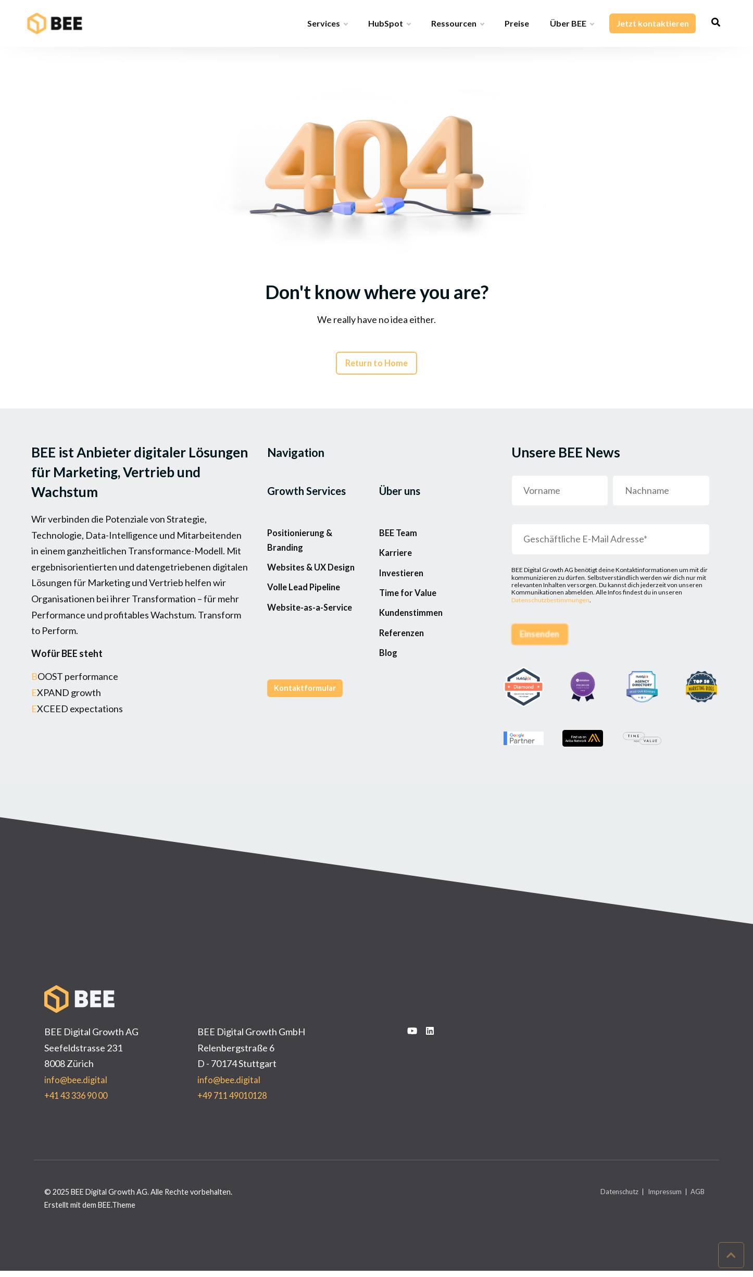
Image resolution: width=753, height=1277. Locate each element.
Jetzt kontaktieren (652, 23)
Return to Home (376, 365)
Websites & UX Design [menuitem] (314, 580)
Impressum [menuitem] (660, 1197)
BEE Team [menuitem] (399, 539)
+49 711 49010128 (235, 1101)
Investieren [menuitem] (403, 590)
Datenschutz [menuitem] (610, 1197)
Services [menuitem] (327, 23)
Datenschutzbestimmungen (550, 603)
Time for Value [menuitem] (410, 615)
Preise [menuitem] (517, 23)
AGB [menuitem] (696, 1197)
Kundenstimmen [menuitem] (413, 640)
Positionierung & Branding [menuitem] (302, 547)
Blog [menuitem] (389, 691)
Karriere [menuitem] (396, 564)
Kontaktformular (307, 728)
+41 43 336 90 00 (79, 1101)
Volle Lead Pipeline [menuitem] (307, 606)
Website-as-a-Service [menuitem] (314, 631)
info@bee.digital (77, 1085)
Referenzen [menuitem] (404, 666)
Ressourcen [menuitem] (457, 23)
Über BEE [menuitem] (572, 23)
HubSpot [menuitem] (389, 23)
